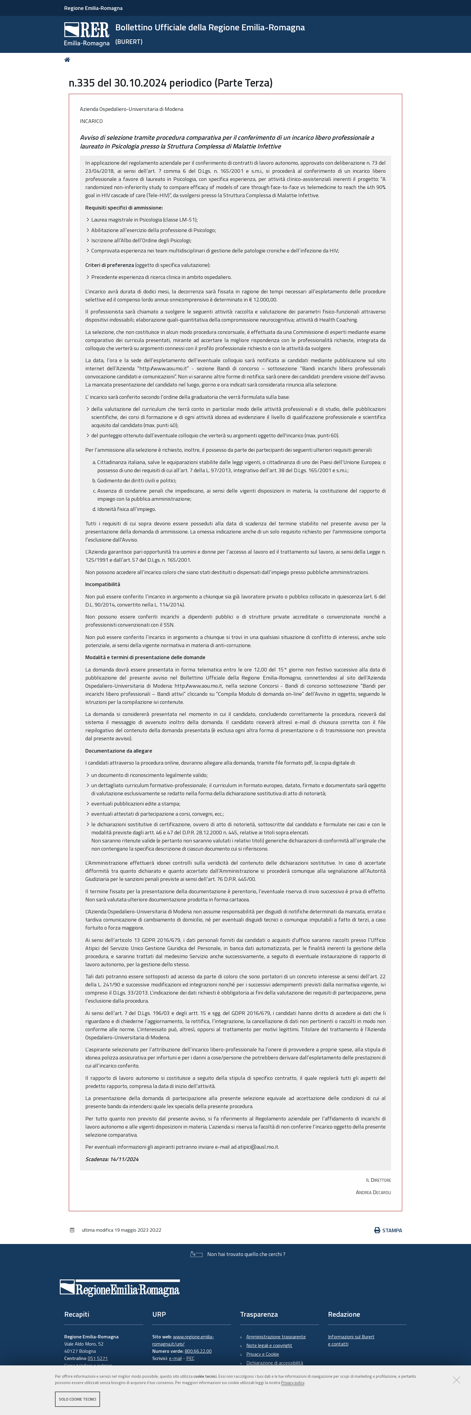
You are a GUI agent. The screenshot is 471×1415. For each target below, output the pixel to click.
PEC (190, 1358)
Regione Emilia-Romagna (93, 8)
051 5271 (98, 1358)
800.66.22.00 (198, 1351)
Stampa (388, 1230)
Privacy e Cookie (262, 1354)
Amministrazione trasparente (276, 1336)
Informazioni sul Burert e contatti (351, 1340)
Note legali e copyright (269, 1345)
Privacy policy (292, 1383)
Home (68, 59)
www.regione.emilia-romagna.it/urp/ (183, 1340)
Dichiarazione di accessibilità (274, 1362)
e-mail (175, 1358)
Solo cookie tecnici (77, 1399)
